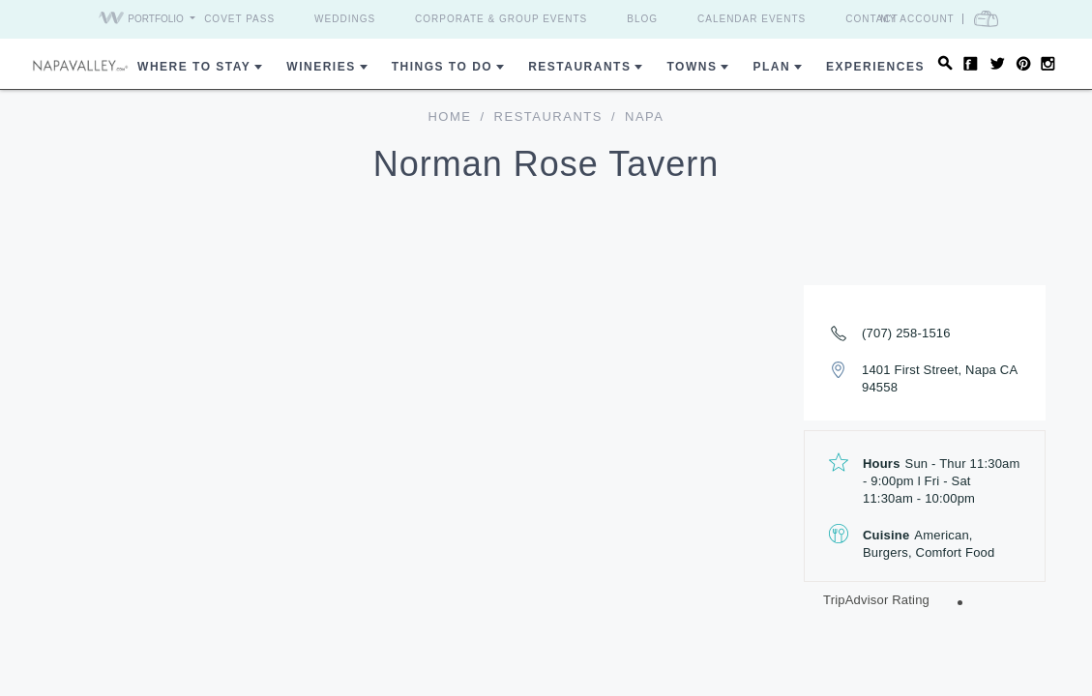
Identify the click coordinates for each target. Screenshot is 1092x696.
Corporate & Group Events (501, 19)
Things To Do (442, 66)
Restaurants (579, 66)
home (449, 116)
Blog (642, 19)
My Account (917, 19)
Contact (872, 19)
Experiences (875, 66)
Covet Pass (239, 19)
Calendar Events (751, 19)
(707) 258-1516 (906, 333)
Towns (691, 66)
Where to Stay (194, 66)
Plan (771, 66)
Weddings (344, 19)
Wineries (320, 66)
